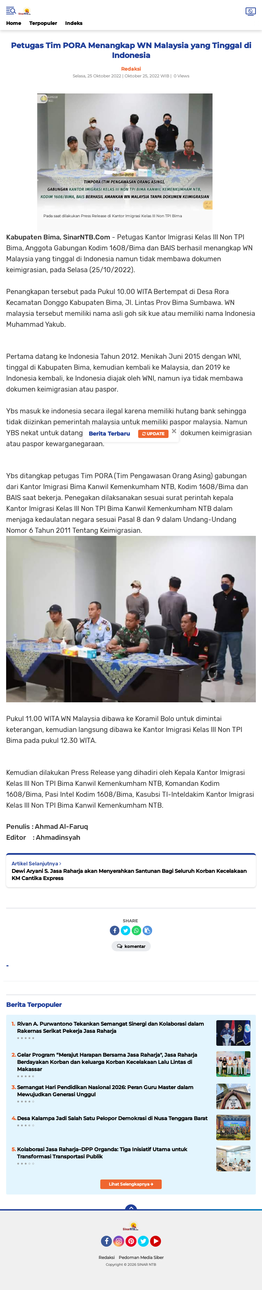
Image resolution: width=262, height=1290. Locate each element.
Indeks (73, 23)
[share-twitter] (125, 930)
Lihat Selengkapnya (131, 1184)
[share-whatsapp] (136, 930)
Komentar (131, 946)
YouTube (160, 1244)
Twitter (146, 1244)
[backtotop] (131, 1210)
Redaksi (107, 1257)
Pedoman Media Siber (141, 1257)
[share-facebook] (114, 930)
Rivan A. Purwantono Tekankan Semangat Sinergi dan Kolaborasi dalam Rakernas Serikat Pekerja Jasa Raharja (110, 1027)
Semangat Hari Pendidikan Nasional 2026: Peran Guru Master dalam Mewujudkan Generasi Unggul (105, 1091)
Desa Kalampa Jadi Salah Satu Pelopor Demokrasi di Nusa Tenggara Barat (112, 1118)
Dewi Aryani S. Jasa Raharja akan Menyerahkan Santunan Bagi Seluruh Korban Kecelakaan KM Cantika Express (129, 874)
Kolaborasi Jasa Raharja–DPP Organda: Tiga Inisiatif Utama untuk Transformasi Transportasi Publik (102, 1153)
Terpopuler (43, 23)
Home (13, 23)
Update (153, 433)
